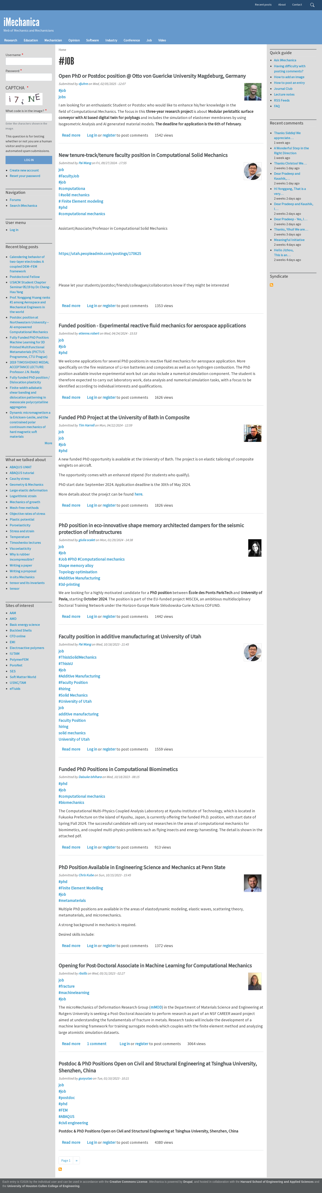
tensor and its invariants (27, 583)
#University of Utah (75, 701)
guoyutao (85, 1078)
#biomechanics (71, 802)
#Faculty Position (73, 682)
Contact (297, 4)
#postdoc (67, 1097)
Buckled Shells (21, 630)
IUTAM (15, 653)
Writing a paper (21, 565)
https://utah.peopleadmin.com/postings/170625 (100, 253)
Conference (132, 40)
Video (162, 40)
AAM (13, 613)
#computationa (72, 188)
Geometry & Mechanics (26, 484)
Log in (92, 135)
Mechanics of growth (25, 502)
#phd (63, 207)
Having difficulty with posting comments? (289, 68)
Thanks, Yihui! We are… (291, 229)
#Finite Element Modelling (81, 888)
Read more (71, 135)
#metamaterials (72, 900)
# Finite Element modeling (81, 201)
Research (10, 40)
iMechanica (21, 22)
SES (13, 671)
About (282, 4)
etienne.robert (88, 333)
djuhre (83, 84)
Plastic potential (22, 519)
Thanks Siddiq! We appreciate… (287, 135)
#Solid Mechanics (73, 695)
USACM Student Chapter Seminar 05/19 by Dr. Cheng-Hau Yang (30, 287)
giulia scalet (86, 540)
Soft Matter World (23, 677)
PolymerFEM (19, 659)
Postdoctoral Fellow (25, 276)
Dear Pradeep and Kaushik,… (287, 176)
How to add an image (289, 77)
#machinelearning (74, 992)
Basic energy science (25, 624)
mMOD (156, 1007)
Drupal (188, 1181)
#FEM (63, 1110)
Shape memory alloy (76, 565)
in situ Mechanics (22, 577)
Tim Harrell (86, 425)
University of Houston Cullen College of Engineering (43, 1186)
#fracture (67, 986)
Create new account (24, 170)
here (138, 494)
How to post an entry (289, 82)
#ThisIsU (66, 663)
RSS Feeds (282, 100)
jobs (62, 96)
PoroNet (16, 665)
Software (92, 40)
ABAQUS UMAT (21, 467)
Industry (111, 40)
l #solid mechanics (74, 194)
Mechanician (53, 40)
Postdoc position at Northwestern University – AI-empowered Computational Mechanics (29, 324)
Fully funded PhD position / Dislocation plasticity (29, 380)
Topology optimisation (78, 571)
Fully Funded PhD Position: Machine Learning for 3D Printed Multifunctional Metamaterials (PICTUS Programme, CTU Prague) (29, 347)
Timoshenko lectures (25, 542)
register (109, 135)
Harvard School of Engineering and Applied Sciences (277, 1181)
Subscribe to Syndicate (271, 285)
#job (62, 90)
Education (31, 40)
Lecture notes (284, 94)
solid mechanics (72, 732)
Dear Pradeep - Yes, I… (290, 219)
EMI (12, 642)
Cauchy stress (20, 478)
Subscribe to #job (60, 1169)
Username (13, 55)
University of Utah (74, 739)
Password (12, 71)
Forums (15, 200)
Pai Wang (84, 163)
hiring (63, 726)
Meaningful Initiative (289, 240)
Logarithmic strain (23, 496)
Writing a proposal (23, 571)
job (61, 169)
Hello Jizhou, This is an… (283, 252)
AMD (13, 618)
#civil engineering (73, 1122)
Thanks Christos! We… (290, 163)
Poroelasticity (20, 525)
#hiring (64, 688)
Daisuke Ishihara (89, 777)
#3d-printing (69, 584)
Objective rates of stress (27, 513)
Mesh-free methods (24, 507)
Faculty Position (72, 720)
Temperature (19, 537)
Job (149, 40)
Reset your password (25, 176)
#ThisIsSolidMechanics (77, 657)
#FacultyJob (69, 176)
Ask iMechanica (285, 60)
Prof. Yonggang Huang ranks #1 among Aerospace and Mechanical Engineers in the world (30, 304)
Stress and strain (22, 531)
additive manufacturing (78, 714)
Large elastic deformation (28, 490)
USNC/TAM (18, 682)
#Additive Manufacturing (79, 578)
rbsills (82, 973)
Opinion (74, 40)
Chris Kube (86, 875)
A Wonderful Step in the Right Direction (291, 150)
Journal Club (283, 88)
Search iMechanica (23, 205)
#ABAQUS (66, 1116)
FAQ (277, 106)
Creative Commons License (129, 1181)
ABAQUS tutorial (22, 473)
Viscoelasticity (20, 548)
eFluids (15, 688)
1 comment (96, 1043)
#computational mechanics (82, 213)
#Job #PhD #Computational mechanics (91, 559)
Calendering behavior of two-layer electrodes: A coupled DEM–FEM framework (27, 264)
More (48, 443)
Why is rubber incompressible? (22, 557)
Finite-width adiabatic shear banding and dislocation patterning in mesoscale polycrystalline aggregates (29, 397)
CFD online (17, 636)
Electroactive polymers (27, 648)
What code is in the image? (25, 111)
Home (62, 50)
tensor (14, 588)
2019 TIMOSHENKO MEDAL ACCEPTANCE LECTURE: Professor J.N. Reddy (29, 367)
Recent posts (263, 4)
